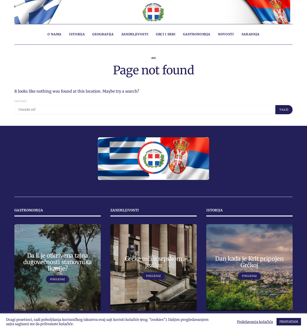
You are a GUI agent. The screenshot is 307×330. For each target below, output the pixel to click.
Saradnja (251, 34)
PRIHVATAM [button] (288, 322)
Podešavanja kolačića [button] (255, 322)
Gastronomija (196, 34)
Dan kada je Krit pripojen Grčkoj (249, 262)
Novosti (226, 34)
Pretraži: (20, 101)
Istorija (77, 34)
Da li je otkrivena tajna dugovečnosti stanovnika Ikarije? (57, 262)
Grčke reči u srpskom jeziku (153, 262)
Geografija (103, 34)
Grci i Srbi (165, 34)
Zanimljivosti (134, 34)
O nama (54, 34)
